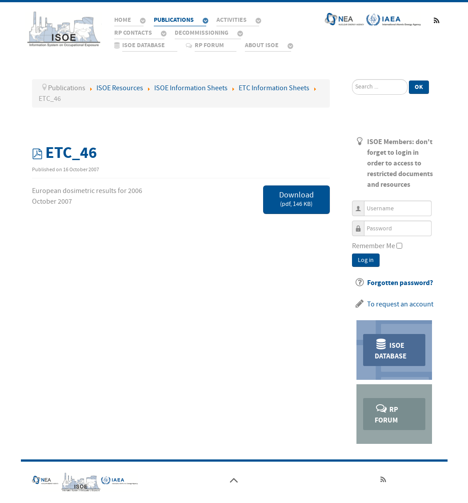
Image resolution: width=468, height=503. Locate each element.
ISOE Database (391, 349)
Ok (419, 87)
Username (361, 204)
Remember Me (373, 246)
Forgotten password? (400, 283)
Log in (366, 260)
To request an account (400, 304)
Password (361, 224)
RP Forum (387, 413)
